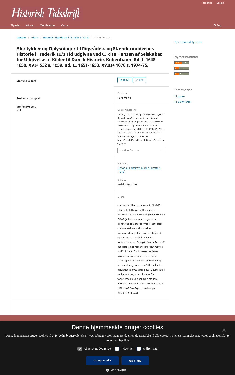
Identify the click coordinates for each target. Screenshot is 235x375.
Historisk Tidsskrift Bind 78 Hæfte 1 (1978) (66, 37)
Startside (21, 37)
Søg (217, 25)
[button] (117, 370)
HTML (126, 80)
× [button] (224, 331)
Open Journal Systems (188, 42)
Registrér (207, 2)
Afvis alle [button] (135, 360)
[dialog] (117, 348)
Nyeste (15, 25)
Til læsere (179, 96)
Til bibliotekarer (182, 101)
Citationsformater (130, 150)
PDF (140, 80)
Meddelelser (47, 25)
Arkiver (29, 25)
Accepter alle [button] (102, 360)
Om (63, 25)
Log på (220, 2)
